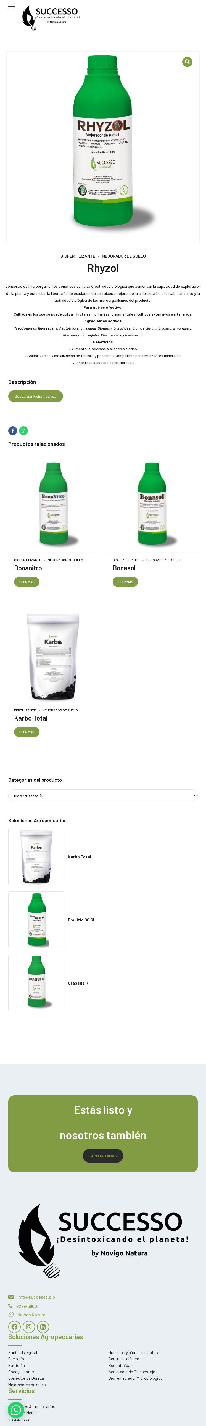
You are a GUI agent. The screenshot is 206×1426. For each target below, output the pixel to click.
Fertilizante (25, 710)
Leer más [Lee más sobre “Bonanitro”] (27, 581)
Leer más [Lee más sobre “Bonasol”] (125, 581)
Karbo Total (30, 718)
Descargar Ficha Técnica (35, 396)
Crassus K (78, 983)
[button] (16, 1410)
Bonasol (124, 568)
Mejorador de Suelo (124, 255)
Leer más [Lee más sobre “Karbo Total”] (27, 732)
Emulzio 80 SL (82, 920)
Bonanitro (28, 568)
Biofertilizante (77, 255)
